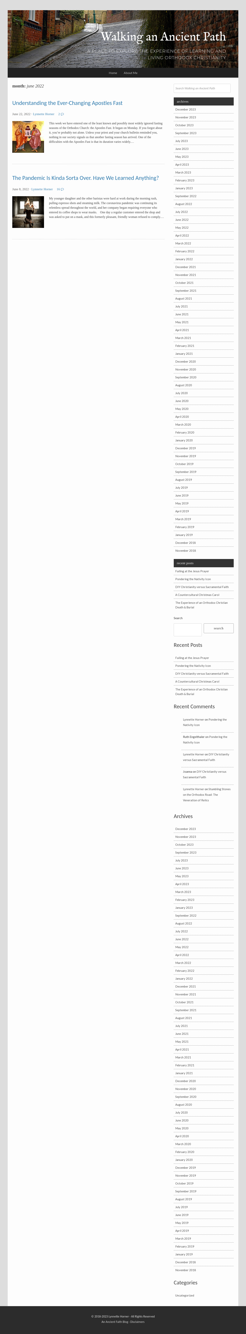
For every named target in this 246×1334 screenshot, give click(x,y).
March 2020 (183, 424)
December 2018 (185, 542)
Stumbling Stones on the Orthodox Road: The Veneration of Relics (207, 794)
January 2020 (184, 440)
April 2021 (182, 330)
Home (113, 73)
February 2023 (184, 180)
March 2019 (183, 519)
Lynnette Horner (43, 114)
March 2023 (183, 172)
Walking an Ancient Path (163, 37)
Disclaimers (137, 1322)
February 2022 (184, 251)
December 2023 (185, 109)
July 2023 (181, 141)
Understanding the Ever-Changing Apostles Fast (67, 102)
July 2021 (181, 306)
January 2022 (184, 259)
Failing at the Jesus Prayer (192, 571)
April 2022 (182, 235)
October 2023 (184, 125)
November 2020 (185, 369)
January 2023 (184, 188)
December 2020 (185, 361)
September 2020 (185, 377)
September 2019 (185, 471)
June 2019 (182, 495)
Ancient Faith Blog (117, 1322)
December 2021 (185, 267)
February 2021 (184, 345)
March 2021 (183, 338)
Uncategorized (184, 1295)
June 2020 (182, 401)
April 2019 (182, 511)
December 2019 (185, 448)
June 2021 (182, 314)
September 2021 (185, 290)
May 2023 (182, 156)
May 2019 (182, 503)
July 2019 (181, 487)
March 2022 (183, 243)
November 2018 (185, 550)
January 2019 (184, 535)
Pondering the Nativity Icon (193, 579)
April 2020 (182, 416)
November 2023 (185, 117)
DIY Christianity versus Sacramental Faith (202, 587)
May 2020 (182, 408)
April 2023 (182, 164)
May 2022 (182, 227)
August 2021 (183, 298)
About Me (130, 73)
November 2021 (185, 275)
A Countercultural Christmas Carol (197, 594)
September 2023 (185, 133)
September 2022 (185, 196)
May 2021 (182, 322)
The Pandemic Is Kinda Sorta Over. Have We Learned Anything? (85, 177)
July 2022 (181, 211)
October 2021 (184, 282)
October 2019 (184, 464)
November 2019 (185, 456)
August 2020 (183, 385)
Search (178, 618)
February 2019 (184, 527)
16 (60, 189)
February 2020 (184, 432)
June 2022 (182, 219)
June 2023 (182, 148)
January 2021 (184, 353)
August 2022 (183, 204)
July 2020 (181, 393)
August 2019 (183, 479)
